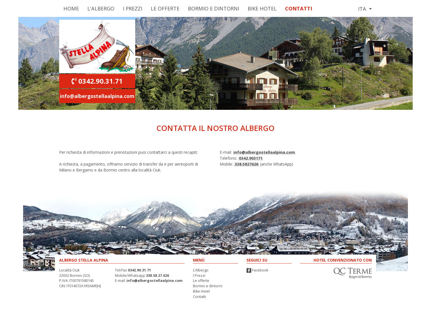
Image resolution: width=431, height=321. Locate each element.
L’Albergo (200, 270)
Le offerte (201, 280)
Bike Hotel (262, 8)
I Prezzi (132, 8)
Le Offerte (165, 8)
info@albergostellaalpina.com (97, 96)
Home (71, 8)
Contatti (298, 8)
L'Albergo (100, 8)
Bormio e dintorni (207, 286)
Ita (363, 8)
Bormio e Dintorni (213, 8)
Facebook (257, 270)
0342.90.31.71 (97, 81)
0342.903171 (251, 158)
